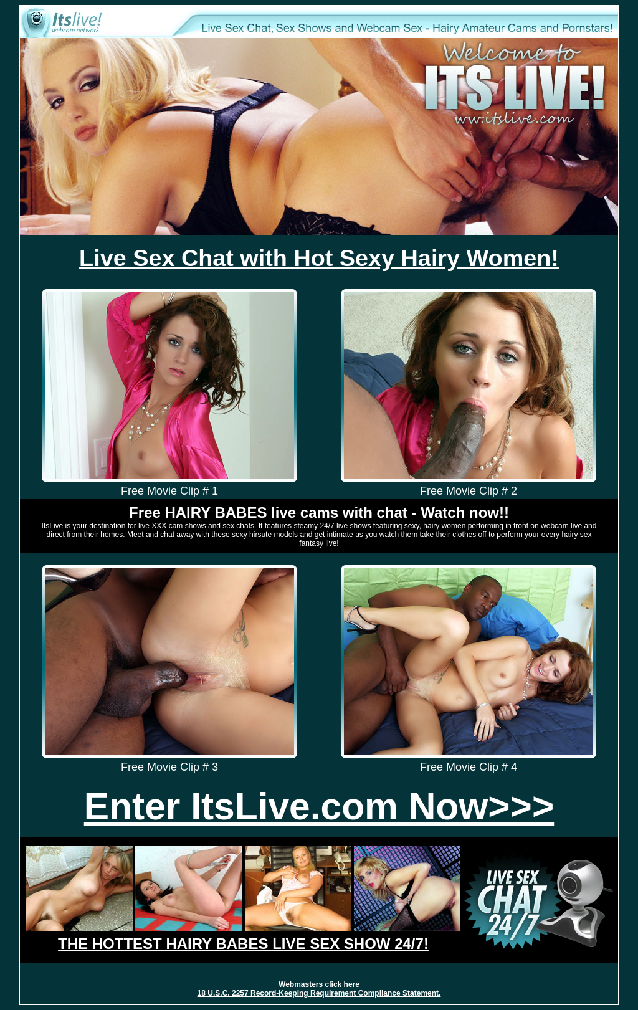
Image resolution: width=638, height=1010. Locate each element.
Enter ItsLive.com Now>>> (319, 806)
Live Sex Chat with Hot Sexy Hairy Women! (319, 258)
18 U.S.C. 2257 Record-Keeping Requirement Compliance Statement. (319, 993)
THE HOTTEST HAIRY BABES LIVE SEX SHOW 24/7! (243, 943)
